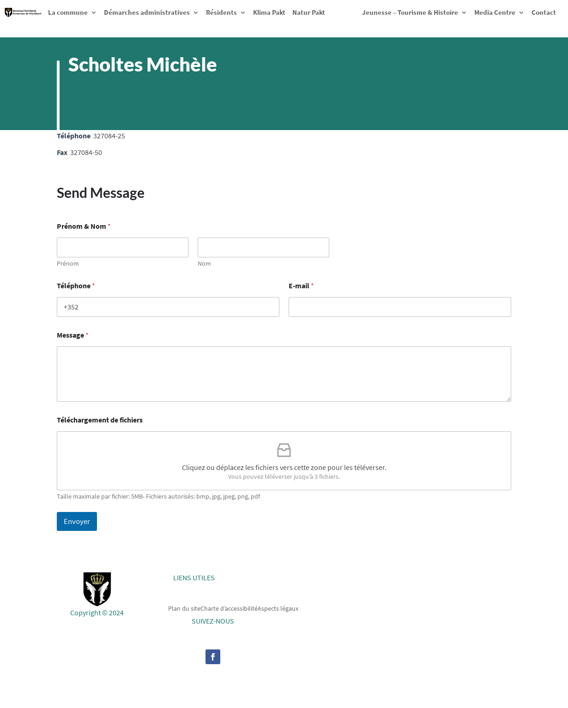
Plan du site (184, 608)
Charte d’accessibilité (229, 608)
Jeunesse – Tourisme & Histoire (410, 12)
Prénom (68, 264)
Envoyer (77, 521)
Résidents (221, 12)
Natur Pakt (308, 12)
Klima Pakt (269, 12)
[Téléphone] (168, 307)
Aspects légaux (278, 608)
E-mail (301, 285)
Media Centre (494, 12)
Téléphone (76, 285)
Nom (204, 264)
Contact (544, 12)
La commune (68, 12)
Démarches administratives (147, 12)
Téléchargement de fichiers (100, 420)
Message (73, 335)
